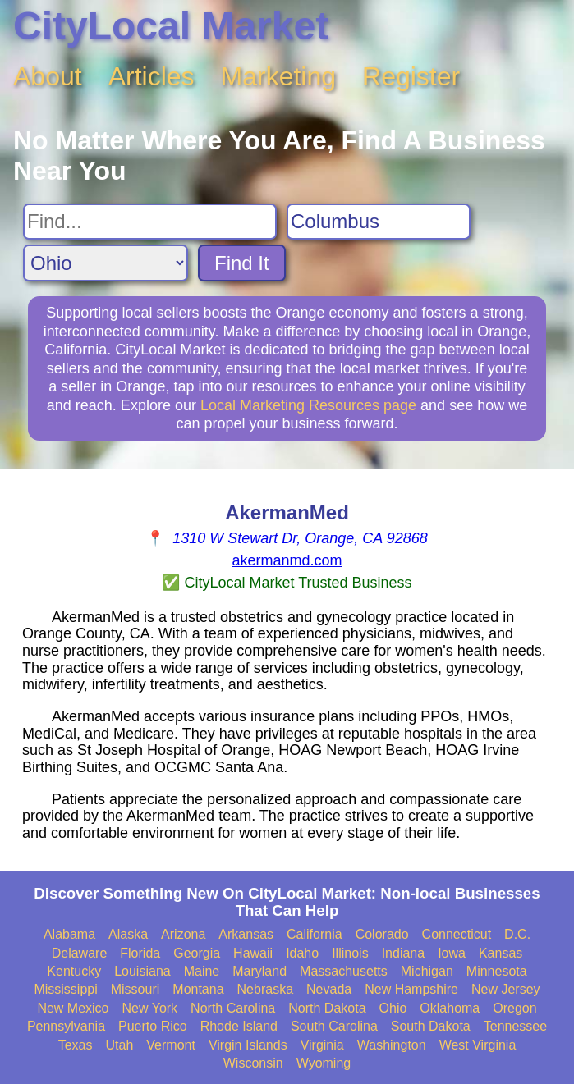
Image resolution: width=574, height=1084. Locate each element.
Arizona (183, 934)
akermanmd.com (287, 560)
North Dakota (326, 1008)
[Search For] (150, 222)
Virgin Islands (248, 1045)
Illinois (350, 953)
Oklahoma (450, 1008)
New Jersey (505, 989)
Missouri (135, 989)
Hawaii (253, 953)
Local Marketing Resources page (308, 405)
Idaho (302, 953)
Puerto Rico (152, 1026)
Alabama (69, 934)
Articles (151, 76)
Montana (197, 989)
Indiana (403, 953)
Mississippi (65, 989)
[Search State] (105, 263)
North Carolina (233, 1008)
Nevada (328, 989)
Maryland (259, 971)
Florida (140, 953)
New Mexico (72, 1008)
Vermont (170, 1045)
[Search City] (379, 222)
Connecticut (457, 934)
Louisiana (142, 971)
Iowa (452, 953)
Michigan (427, 971)
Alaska (128, 934)
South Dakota (431, 1026)
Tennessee (515, 1026)
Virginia (322, 1045)
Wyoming (323, 1063)
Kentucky (74, 971)
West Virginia (478, 1045)
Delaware (80, 953)
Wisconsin (253, 1063)
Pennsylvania (66, 1026)
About (47, 76)
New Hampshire (411, 989)
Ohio (393, 1008)
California (314, 934)
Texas (75, 1045)
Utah (119, 1045)
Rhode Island (239, 1026)
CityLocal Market (170, 26)
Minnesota (496, 971)
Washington (391, 1045)
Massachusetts (344, 971)
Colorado (382, 934)
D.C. (517, 934)
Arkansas (245, 934)
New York (150, 1008)
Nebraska (265, 989)
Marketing (279, 76)
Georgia (196, 953)
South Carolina (334, 1026)
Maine (202, 971)
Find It (241, 263)
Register (411, 76)
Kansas (500, 953)
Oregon (514, 1008)
